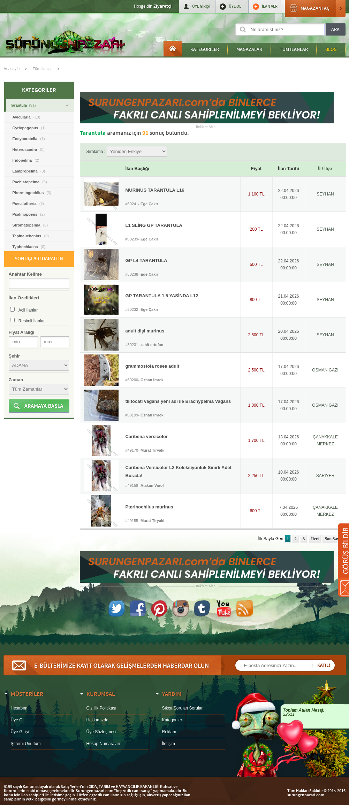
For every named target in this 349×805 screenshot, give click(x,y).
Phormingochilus (32, 193)
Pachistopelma (30, 182)
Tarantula (39, 105)
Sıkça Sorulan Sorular (182, 708)
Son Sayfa (333, 538)
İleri (315, 538)
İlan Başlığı (138, 168)
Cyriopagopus (29, 128)
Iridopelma (26, 160)
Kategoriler (172, 720)
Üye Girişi (20, 731)
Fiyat (256, 168)
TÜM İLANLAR (294, 49)
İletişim (168, 743)
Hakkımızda (97, 720)
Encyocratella (29, 139)
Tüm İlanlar (42, 69)
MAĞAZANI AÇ (315, 8)
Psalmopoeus (29, 214)
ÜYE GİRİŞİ (201, 6)
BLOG (331, 49)
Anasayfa (173, 48)
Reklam (169, 731)
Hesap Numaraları (103, 743)
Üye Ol (17, 720)
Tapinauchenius (31, 236)
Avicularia (26, 117)
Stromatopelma (30, 225)
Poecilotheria (28, 203)
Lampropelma (29, 171)
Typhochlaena (29, 247)
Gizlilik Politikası (101, 708)
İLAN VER (270, 6)
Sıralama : (126, 151)
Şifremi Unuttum (26, 743)
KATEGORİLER (204, 49)
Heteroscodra (29, 149)
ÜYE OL (235, 6)
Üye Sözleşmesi (101, 731)
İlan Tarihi (288, 168)
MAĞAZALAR (249, 49)
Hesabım (19, 708)
